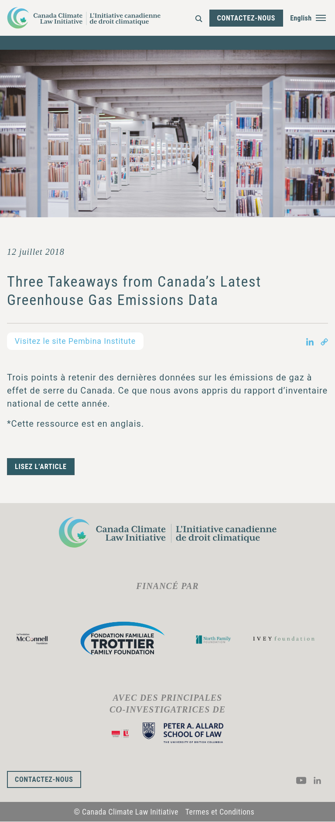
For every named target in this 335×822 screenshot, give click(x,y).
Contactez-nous (246, 18)
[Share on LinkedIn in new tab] (310, 341)
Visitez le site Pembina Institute (76, 341)
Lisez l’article (41, 466)
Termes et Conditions (219, 812)
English (301, 18)
